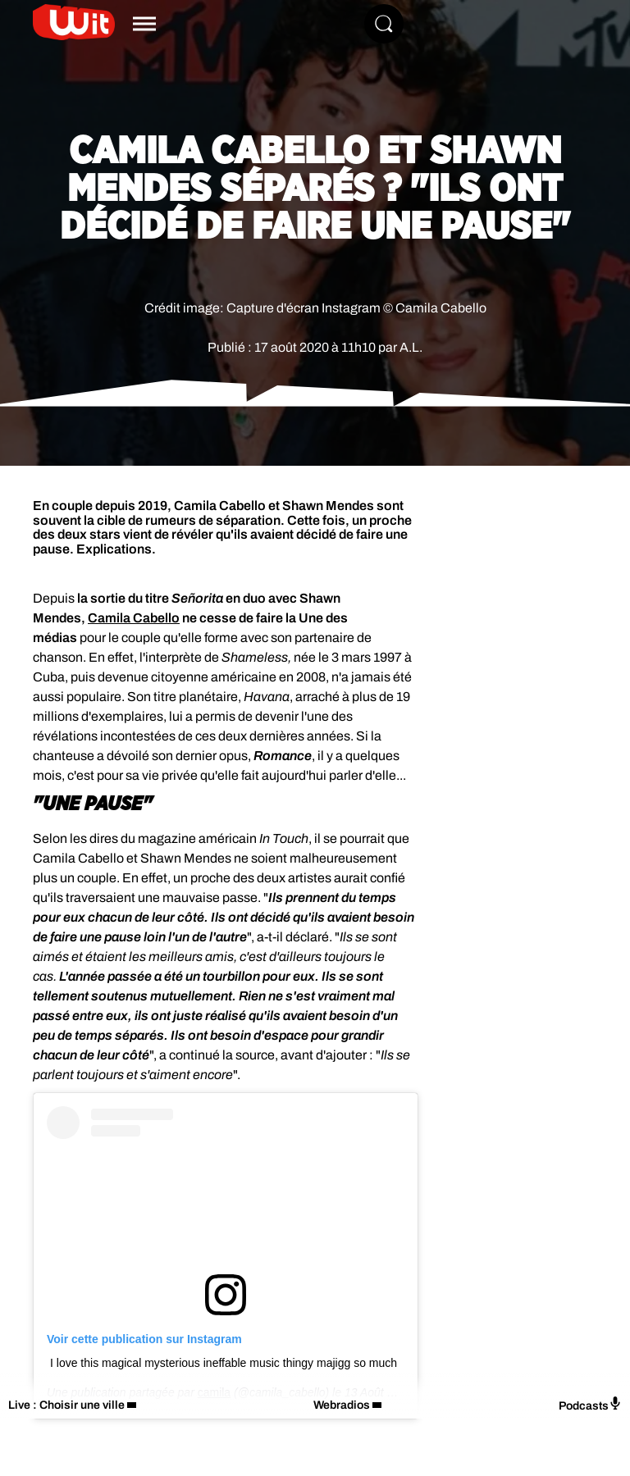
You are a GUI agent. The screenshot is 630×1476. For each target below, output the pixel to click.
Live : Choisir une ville (66, 1405)
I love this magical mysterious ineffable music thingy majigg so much (223, 1362)
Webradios (341, 1405)
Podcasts (590, 1404)
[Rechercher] (384, 23)
